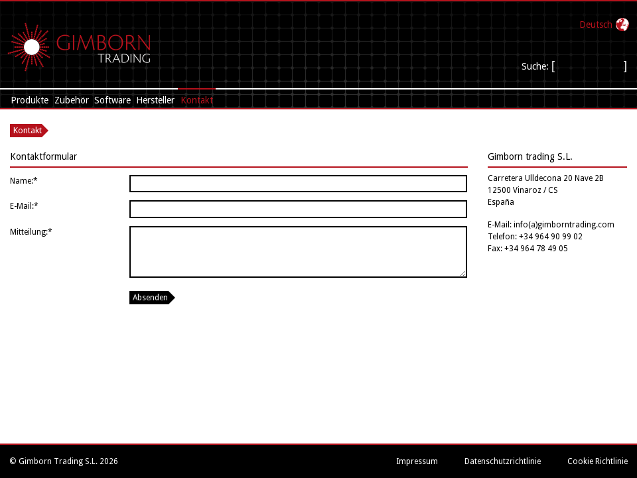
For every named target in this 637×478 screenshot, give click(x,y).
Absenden (150, 297)
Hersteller (155, 100)
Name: (24, 181)
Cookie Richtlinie (597, 461)
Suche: (536, 66)
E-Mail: (24, 206)
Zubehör (71, 100)
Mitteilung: (31, 232)
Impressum (417, 461)
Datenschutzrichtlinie (502, 461)
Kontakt (196, 100)
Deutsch (595, 24)
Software (112, 100)
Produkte (29, 100)
